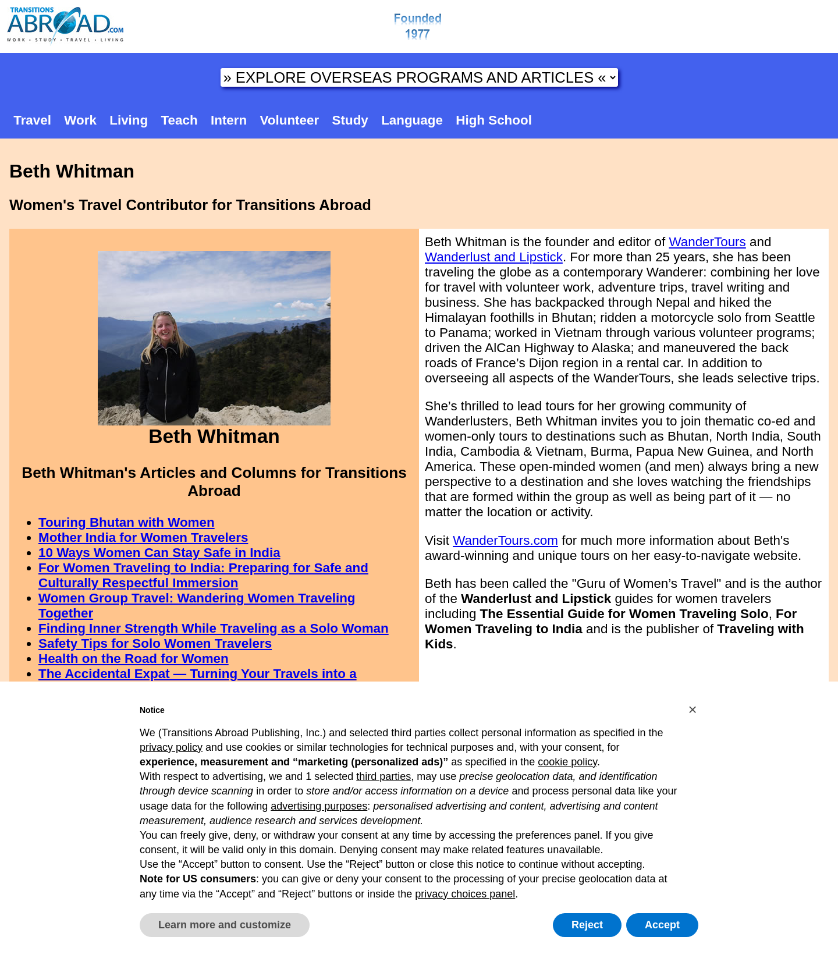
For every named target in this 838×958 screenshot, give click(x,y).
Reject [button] (587, 925)
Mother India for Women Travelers (143, 537)
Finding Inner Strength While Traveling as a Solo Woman (213, 628)
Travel (32, 120)
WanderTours (707, 242)
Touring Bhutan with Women (126, 522)
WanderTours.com (505, 540)
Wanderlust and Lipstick (494, 257)
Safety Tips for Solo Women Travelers (155, 643)
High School (494, 120)
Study (350, 120)
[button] (692, 709)
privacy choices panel (465, 894)
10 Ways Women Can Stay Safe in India (159, 552)
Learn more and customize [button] (224, 925)
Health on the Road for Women (133, 658)
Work (80, 120)
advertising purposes (319, 806)
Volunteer (289, 120)
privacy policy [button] (171, 747)
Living (128, 120)
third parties (383, 776)
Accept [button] (662, 925)
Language (412, 120)
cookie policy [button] (567, 762)
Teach (179, 120)
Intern (229, 120)
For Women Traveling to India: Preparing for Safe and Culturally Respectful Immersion (203, 575)
